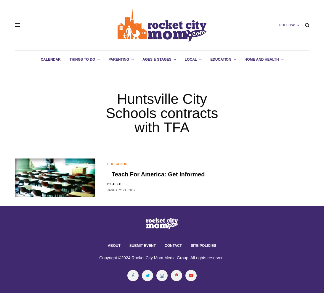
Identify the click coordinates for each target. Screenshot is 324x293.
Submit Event (142, 246)
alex (116, 184)
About (114, 246)
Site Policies (203, 246)
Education (117, 164)
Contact (173, 246)
